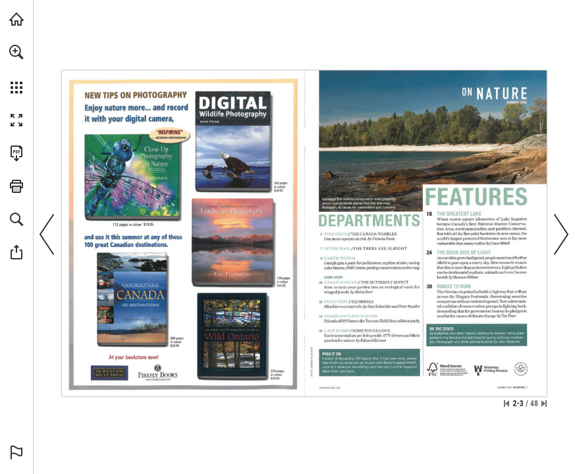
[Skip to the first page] (506, 403)
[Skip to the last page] (544, 403)
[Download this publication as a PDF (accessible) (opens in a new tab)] (16, 153)
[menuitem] (16, 69)
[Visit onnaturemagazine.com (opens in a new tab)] (16, 19)
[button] (16, 52)
